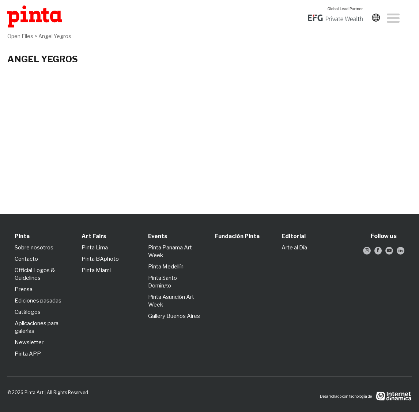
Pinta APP (28, 353)
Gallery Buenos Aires (174, 316)
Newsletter (29, 342)
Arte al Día (294, 247)
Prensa (24, 289)
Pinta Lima (95, 247)
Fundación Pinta (237, 236)
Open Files (20, 36)
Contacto (26, 259)
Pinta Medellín (166, 266)
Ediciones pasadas (38, 300)
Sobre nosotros (34, 247)
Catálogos (28, 312)
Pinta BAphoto (100, 259)
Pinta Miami (96, 270)
